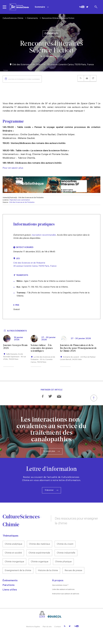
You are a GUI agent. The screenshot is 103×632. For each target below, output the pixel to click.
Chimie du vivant (65, 544)
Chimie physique (63, 562)
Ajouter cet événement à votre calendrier (24, 79)
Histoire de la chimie (48, 570)
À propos (57, 580)
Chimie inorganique (14, 562)
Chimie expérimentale (39, 553)
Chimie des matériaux (39, 544)
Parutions (8, 585)
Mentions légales (33, 626)
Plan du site (47, 626)
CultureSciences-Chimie (13, 18)
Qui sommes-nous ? (60, 585)
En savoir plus (49, 451)
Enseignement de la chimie (18, 570)
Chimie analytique (13, 544)
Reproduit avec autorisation (20, 200)
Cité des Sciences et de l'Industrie (21, 202)
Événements (32, 18)
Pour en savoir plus (13, 168)
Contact (57, 626)
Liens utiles (10, 589)
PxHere (5, 70)
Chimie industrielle (66, 553)
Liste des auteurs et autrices (63, 589)
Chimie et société (13, 553)
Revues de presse (73, 570)
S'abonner (49, 490)
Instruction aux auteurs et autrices (65, 594)
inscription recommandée (43, 235)
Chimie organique (39, 562)
